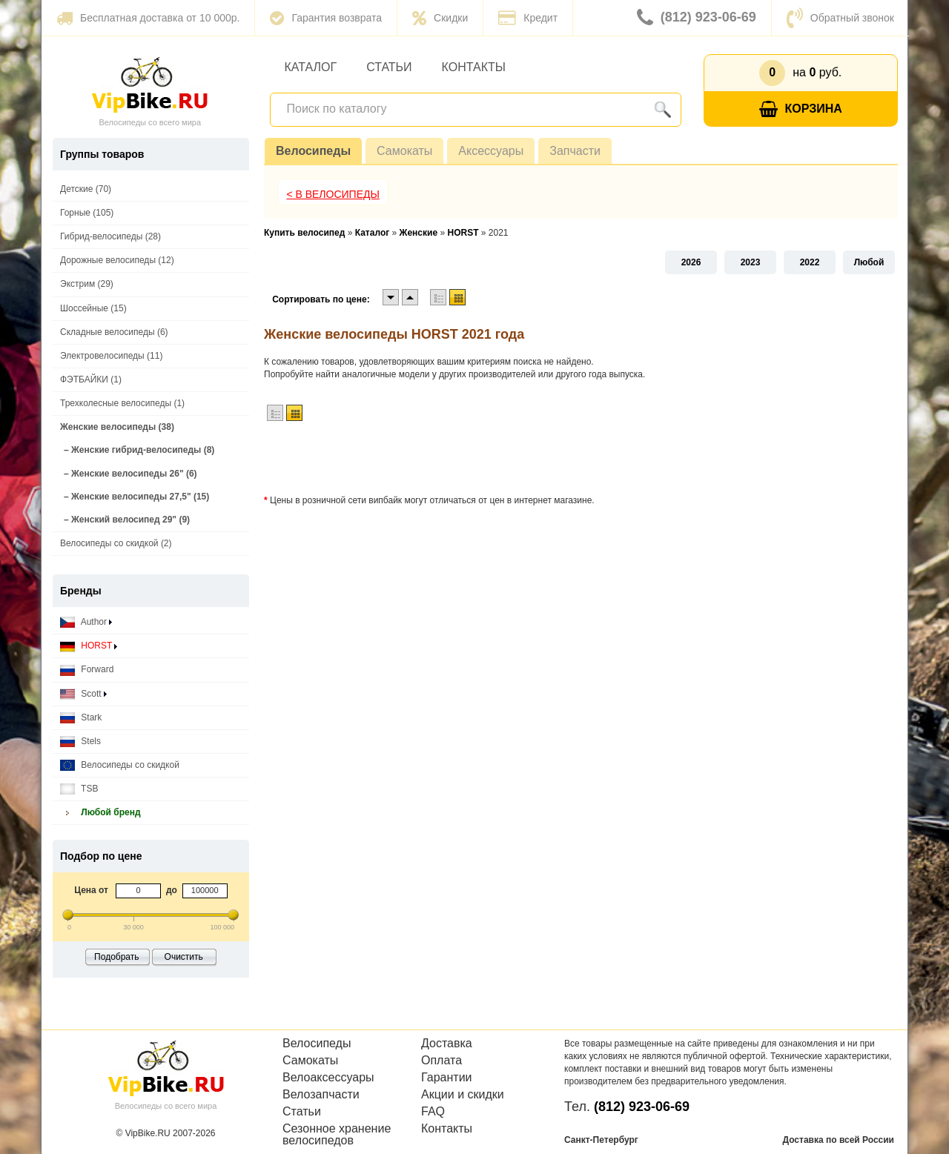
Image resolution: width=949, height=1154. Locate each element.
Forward (86, 669)
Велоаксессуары (328, 1078)
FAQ (433, 1112)
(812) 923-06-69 (696, 17)
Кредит (528, 18)
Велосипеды (313, 151)
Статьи (388, 67)
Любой (869, 262)
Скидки (440, 18)
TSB (79, 789)
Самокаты (404, 151)
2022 (810, 262)
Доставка (446, 1043)
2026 (691, 262)
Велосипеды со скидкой (119, 765)
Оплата (441, 1061)
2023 (751, 262)
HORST (88, 645)
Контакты (474, 67)
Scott (83, 694)
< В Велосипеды (333, 194)
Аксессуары (490, 151)
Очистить (184, 957)
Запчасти (575, 151)
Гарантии (446, 1078)
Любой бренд (100, 812)
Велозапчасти (321, 1095)
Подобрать (116, 957)
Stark (81, 717)
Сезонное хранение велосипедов (336, 1135)
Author (86, 622)
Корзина (800, 109)
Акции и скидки (462, 1095)
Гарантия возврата (326, 18)
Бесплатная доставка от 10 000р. (147, 18)
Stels (80, 741)
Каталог (311, 67)
